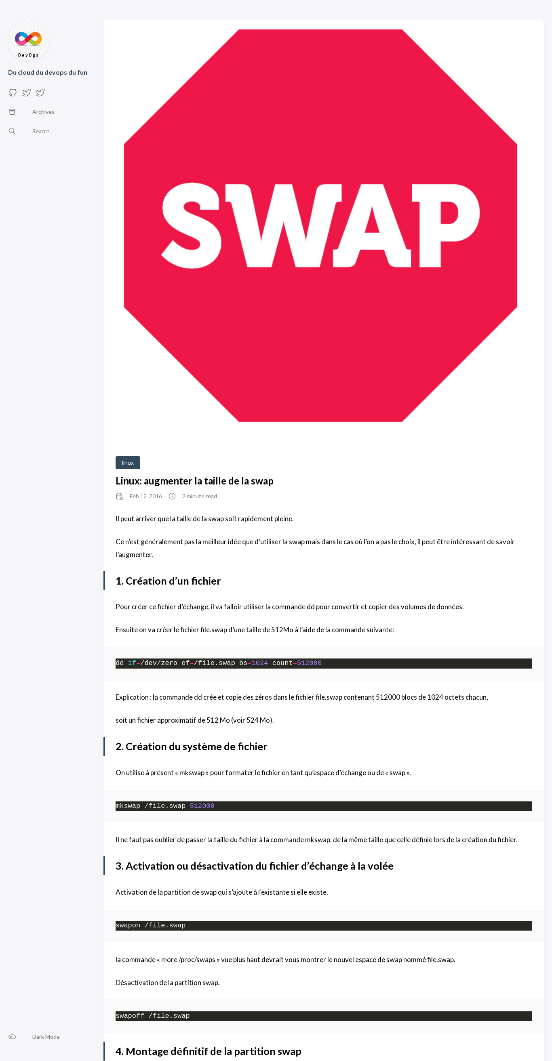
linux (128, 462)
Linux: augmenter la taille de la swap (195, 480)
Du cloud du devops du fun (47, 72)
